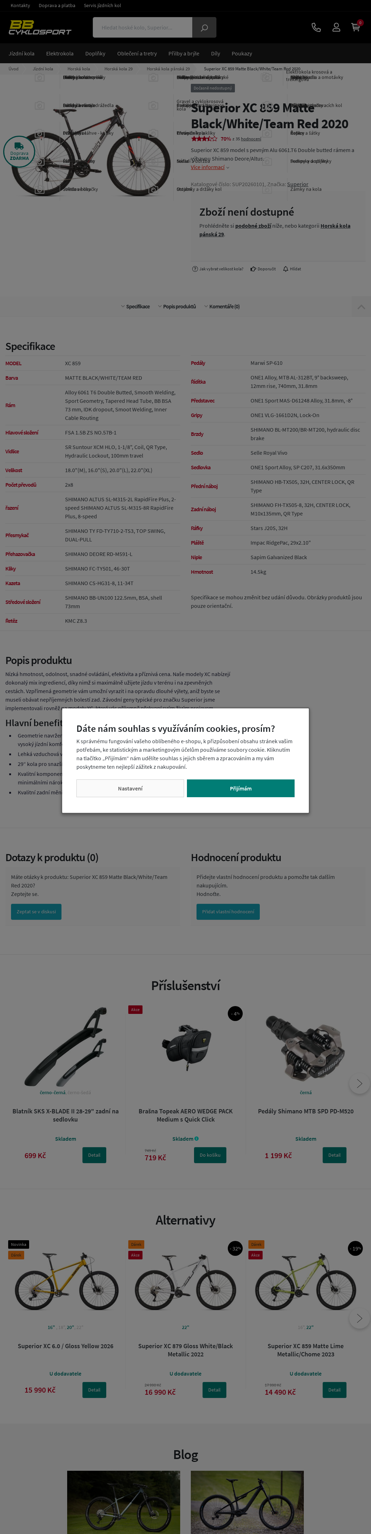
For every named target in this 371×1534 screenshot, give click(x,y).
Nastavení (130, 788)
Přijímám (241, 788)
